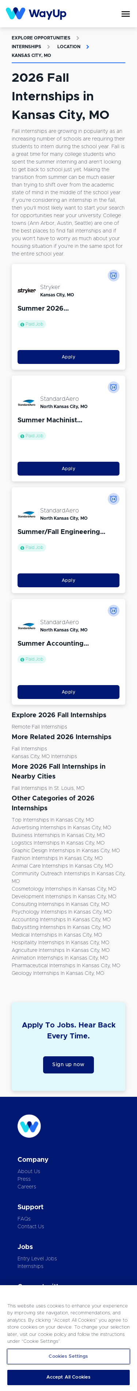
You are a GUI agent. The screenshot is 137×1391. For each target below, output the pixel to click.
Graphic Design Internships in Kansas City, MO (66, 850)
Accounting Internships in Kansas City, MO (61, 919)
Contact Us (31, 1226)
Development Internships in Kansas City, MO (64, 896)
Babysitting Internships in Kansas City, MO (61, 927)
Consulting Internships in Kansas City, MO (60, 904)
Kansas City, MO (31, 55)
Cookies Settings (68, 1356)
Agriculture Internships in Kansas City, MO (61, 950)
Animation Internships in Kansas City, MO (60, 958)
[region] (68, 1338)
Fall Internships (29, 749)
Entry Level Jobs (37, 1258)
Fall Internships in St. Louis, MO (48, 788)
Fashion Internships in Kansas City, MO (57, 858)
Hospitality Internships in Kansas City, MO (60, 942)
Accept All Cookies (68, 1377)
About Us (29, 1171)
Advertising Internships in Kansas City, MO (61, 827)
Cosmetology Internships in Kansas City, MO (64, 889)
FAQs (24, 1219)
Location (68, 47)
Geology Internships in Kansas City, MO (58, 973)
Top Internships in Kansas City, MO (53, 820)
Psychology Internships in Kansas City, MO (62, 912)
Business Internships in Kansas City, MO (58, 835)
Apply (69, 357)
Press (24, 1179)
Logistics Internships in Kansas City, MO (58, 843)
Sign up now (68, 1064)
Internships (26, 47)
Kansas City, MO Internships (44, 756)
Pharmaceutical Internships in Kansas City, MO (66, 965)
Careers (27, 1187)
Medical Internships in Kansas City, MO (57, 935)
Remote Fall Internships (39, 727)
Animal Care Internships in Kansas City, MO (62, 866)
